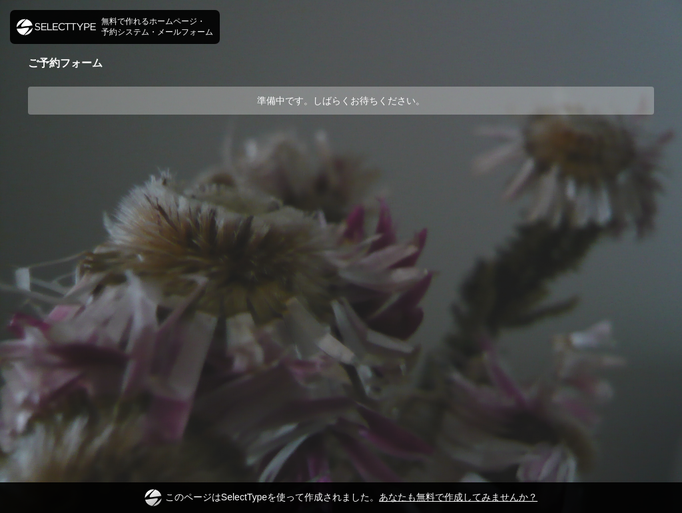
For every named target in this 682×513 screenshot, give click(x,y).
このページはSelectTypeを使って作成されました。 (341, 497)
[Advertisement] (341, 165)
